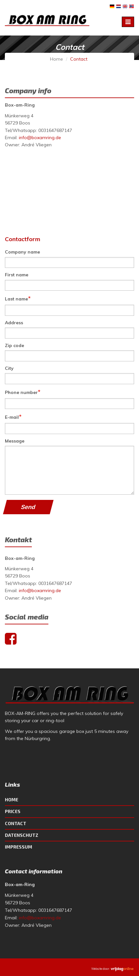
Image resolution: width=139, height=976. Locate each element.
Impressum (18, 847)
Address (14, 323)
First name (16, 275)
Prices (12, 811)
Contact (15, 823)
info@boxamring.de (40, 137)
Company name (22, 252)
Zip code (14, 345)
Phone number (22, 392)
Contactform (22, 239)
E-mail (13, 416)
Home (56, 59)
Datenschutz (21, 835)
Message (14, 441)
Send (28, 507)
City (9, 368)
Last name (18, 298)
